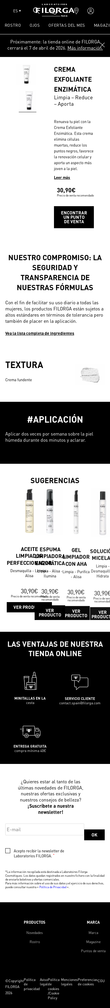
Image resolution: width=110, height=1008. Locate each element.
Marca (93, 932)
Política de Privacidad (52, 887)
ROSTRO (13, 25)
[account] (90, 11)
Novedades (34, 932)
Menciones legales (69, 982)
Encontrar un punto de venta (74, 217)
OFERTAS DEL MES (66, 25)
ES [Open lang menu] (17, 11)
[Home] (55, 15)
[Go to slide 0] (29, 100)
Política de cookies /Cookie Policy (54, 988)
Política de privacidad (32, 984)
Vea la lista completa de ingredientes (39, 333)
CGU (101, 981)
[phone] (53, 11)
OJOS (35, 25)
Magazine (93, 942)
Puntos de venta (93, 951)
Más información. (85, 48)
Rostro (35, 942)
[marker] (76, 11)
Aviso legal (44, 982)
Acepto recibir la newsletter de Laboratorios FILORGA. (39, 853)
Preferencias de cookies (88, 982)
